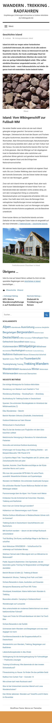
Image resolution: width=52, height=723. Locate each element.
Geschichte (11, 290)
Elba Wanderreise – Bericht (13, 411)
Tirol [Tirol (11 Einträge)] (21, 359)
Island (31, 38)
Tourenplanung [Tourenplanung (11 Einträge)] (9, 364)
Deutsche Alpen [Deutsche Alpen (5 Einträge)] (39, 333)
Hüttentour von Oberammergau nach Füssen (20, 510)
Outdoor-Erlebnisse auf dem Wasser (17, 420)
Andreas (8, 38)
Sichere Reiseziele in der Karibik (15, 624)
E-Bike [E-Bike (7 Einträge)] (21, 338)
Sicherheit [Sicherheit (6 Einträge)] (42, 354)
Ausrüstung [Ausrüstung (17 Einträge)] (27, 327)
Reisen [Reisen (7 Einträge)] (25, 355)
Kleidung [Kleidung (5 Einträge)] (32, 342)
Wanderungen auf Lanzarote (14, 604)
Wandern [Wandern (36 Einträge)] (42, 364)
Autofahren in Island (32, 281)
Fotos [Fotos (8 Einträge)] (46, 338)
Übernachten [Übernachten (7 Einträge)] (32, 374)
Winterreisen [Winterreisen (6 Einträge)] (44, 369)
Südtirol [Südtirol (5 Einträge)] (12, 359)
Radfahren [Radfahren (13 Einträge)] (8, 354)
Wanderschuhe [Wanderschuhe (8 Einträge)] (25, 369)
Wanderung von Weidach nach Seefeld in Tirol (21, 389)
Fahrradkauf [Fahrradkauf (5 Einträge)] (28, 338)
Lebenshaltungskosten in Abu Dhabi (17, 652)
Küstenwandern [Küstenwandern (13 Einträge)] (10, 346)
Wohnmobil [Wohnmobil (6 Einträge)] (23, 374)
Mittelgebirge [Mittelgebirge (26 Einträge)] (27, 346)
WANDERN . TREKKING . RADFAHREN (26, 8)
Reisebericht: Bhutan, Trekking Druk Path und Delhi (23, 577)
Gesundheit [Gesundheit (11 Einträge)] (19, 342)
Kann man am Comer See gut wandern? (18, 506)
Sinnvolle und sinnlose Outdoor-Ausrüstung (20, 445)
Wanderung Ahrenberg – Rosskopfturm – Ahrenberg (23, 394)
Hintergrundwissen (21, 38)
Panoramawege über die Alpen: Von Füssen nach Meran (25, 493)
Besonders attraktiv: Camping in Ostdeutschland (22, 599)
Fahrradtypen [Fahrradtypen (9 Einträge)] (37, 338)
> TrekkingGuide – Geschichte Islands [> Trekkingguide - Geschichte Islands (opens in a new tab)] (32, 224)
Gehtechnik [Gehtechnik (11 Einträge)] (8, 342)
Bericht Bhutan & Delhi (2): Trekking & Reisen (20, 573)
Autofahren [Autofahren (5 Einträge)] (38, 327)
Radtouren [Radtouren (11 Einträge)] (18, 354)
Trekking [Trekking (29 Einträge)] (29, 364)
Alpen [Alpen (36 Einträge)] (7, 327)
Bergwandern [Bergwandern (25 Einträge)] (25, 332)
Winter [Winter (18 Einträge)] (35, 369)
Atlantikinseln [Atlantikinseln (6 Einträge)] (16, 327)
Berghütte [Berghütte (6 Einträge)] (45, 327)
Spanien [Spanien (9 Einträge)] (6, 359)
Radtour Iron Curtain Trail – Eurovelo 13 (18, 677)
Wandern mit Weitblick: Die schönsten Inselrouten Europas (25, 481)
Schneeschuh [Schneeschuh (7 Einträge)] (34, 355)
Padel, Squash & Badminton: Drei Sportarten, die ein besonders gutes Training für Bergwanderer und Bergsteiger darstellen (26, 565)
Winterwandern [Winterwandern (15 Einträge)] (10, 373)
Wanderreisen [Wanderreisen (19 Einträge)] (11, 369)
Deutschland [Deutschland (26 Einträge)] (11, 337)
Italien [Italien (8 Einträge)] (27, 342)
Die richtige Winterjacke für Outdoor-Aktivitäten (21, 384)
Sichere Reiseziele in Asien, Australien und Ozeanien (23, 582)
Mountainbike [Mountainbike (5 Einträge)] (7, 351)
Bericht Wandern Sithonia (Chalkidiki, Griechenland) (23, 416)
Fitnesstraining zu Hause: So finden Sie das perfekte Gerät (25, 672)
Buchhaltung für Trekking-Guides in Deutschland (22, 399)
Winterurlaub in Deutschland (14, 425)
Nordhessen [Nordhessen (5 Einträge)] (29, 351)
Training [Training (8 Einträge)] (20, 364)
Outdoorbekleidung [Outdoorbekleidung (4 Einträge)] (38, 351)
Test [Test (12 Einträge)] (17, 358)
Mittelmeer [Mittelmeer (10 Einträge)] (41, 346)
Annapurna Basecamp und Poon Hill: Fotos (20, 587)
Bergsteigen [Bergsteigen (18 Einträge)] (9, 332)
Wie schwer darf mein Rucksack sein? (17, 682)
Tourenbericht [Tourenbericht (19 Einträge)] (32, 358)
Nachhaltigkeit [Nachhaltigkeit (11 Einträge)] (18, 350)
